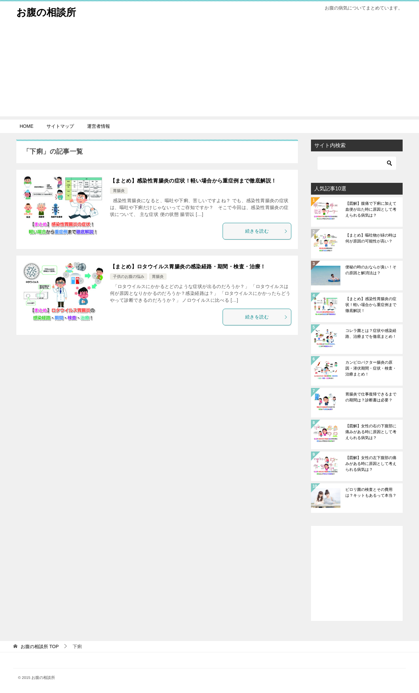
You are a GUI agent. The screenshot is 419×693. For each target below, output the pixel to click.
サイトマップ (60, 126)
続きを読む (266, 231)
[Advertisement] (209, 70)
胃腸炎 (119, 190)
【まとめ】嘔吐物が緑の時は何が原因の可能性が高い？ (370, 238)
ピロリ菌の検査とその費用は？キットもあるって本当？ (370, 492)
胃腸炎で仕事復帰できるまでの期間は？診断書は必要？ (370, 397)
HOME (26, 126)
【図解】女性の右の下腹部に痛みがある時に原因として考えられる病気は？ (370, 432)
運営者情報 (98, 126)
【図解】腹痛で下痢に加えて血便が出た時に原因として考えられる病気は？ (370, 209)
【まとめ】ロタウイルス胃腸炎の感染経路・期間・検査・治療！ (188, 266)
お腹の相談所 (46, 11)
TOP (40, 646)
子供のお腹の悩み (128, 276)
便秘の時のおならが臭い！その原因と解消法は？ (370, 270)
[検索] (357, 163)
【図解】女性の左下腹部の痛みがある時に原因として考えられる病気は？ (370, 463)
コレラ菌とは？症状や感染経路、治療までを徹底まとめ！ (370, 333)
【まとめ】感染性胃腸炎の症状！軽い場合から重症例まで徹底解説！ (193, 180)
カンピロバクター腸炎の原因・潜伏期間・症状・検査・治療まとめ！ (370, 368)
